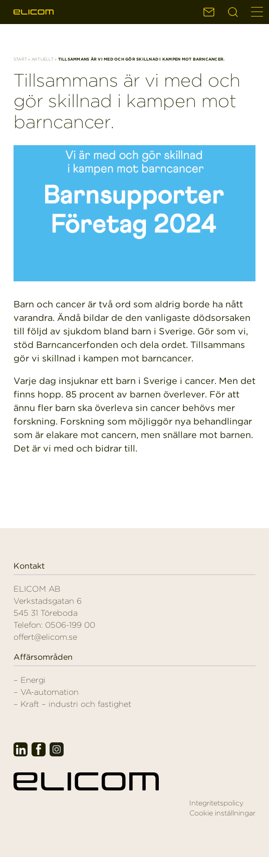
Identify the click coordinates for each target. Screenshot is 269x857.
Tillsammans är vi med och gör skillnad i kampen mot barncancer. (127, 101)
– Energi (30, 680)
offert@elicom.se (45, 637)
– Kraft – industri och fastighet (72, 704)
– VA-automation (46, 692)
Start (20, 59)
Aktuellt (43, 59)
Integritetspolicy (216, 803)
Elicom (34, 12)
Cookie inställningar (222, 813)
